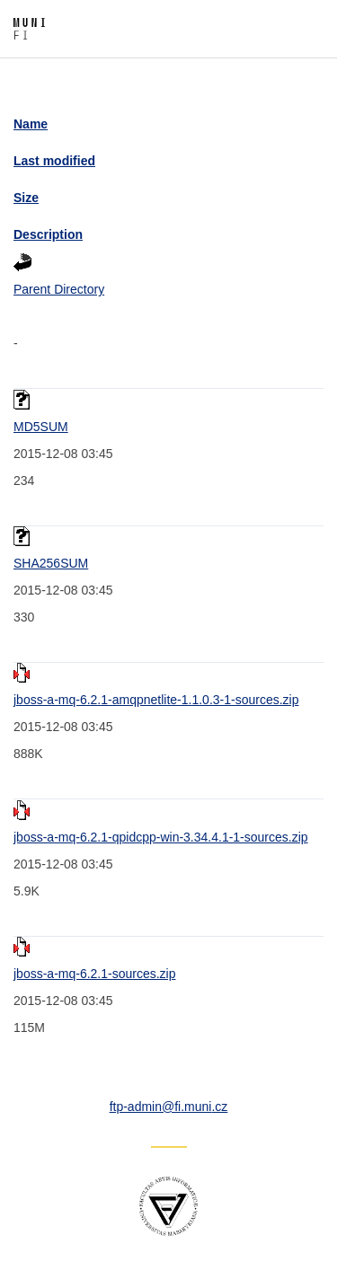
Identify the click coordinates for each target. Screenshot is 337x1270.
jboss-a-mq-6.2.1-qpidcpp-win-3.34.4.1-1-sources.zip (160, 837)
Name (30, 124)
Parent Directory (58, 289)
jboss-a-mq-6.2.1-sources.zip (94, 973)
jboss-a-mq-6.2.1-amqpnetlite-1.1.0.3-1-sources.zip (155, 699)
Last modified (54, 161)
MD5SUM (40, 426)
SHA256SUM (50, 563)
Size (26, 197)
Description (48, 234)
